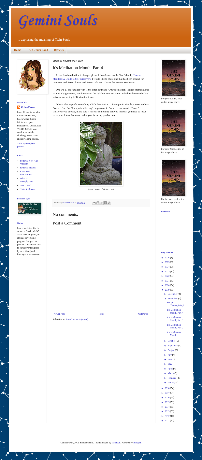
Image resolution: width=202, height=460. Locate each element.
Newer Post (59, 313)
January (172, 382)
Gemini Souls (56, 20)
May (170, 364)
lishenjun (116, 442)
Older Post (143, 313)
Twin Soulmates (28, 189)
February (172, 378)
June (170, 359)
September (173, 345)
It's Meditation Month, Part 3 (175, 319)
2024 (167, 266)
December (173, 294)
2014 (167, 406)
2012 (167, 416)
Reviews (59, 50)
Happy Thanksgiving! (175, 304)
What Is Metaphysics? (26, 180)
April (170, 368)
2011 (167, 420)
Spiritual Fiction (28, 167)
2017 (167, 393)
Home (17, 50)
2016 (167, 397)
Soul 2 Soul (25, 185)
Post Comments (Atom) (77, 319)
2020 (167, 285)
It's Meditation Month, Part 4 (175, 311)
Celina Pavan (28, 107)
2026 (167, 257)
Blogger (137, 442)
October (172, 340)
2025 (167, 262)
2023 (167, 271)
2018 (167, 388)
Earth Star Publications (26, 173)
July (170, 354)
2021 (167, 280)
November (173, 298)
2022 (167, 276)
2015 (167, 402)
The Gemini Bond (37, 50)
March (171, 373)
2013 (167, 411)
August (171, 350)
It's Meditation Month (174, 334)
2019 (167, 289)
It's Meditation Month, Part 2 (175, 326)
